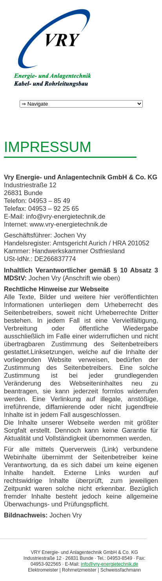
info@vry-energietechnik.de (109, 564)
